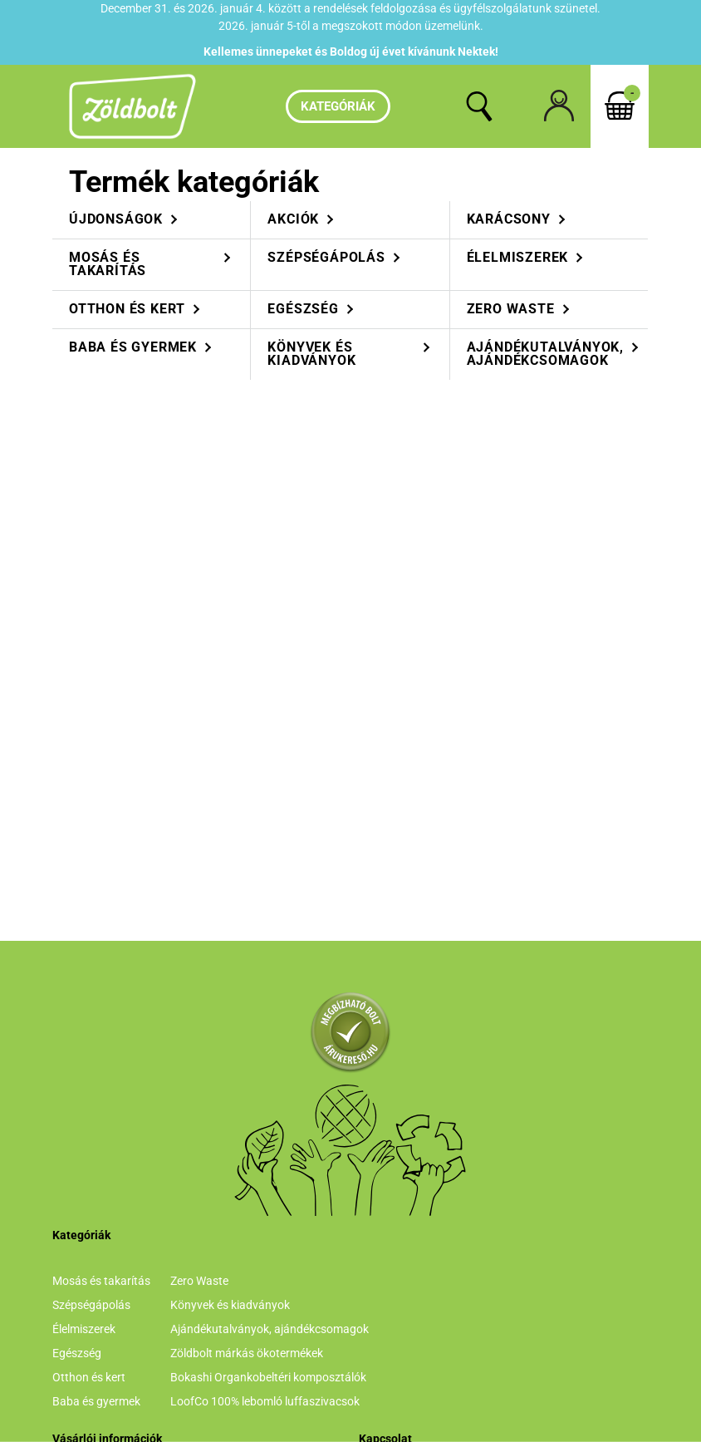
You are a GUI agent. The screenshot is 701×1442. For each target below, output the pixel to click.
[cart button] (620, 106)
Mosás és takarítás (101, 1280)
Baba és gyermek (96, 1401)
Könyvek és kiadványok (230, 1305)
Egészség (76, 1353)
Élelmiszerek (83, 1329)
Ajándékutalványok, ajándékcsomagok (269, 1329)
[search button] (479, 106)
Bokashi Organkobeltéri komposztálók (268, 1377)
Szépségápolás (91, 1305)
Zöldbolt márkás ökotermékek (246, 1353)
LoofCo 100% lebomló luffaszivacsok (265, 1401)
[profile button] (559, 106)
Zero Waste (199, 1280)
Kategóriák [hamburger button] (338, 106)
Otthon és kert (88, 1377)
